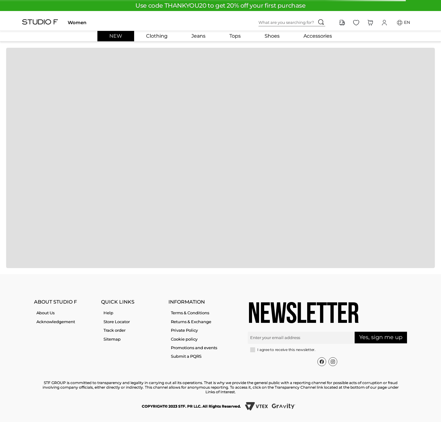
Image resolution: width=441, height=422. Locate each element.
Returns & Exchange (191, 321)
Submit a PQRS (186, 356)
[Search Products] (321, 22)
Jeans (198, 36)
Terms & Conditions (190, 312)
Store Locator (117, 321)
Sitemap (112, 339)
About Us (45, 312)
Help (108, 312)
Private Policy (184, 330)
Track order (115, 330)
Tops (235, 36)
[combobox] (296, 22)
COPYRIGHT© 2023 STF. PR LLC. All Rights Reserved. (191, 406)
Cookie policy (184, 339)
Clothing (157, 36)
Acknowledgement (55, 321)
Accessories (317, 36)
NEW (115, 36)
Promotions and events (194, 347)
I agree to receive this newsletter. (286, 350)
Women (77, 22)
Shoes (272, 36)
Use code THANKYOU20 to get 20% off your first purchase (220, 5)
